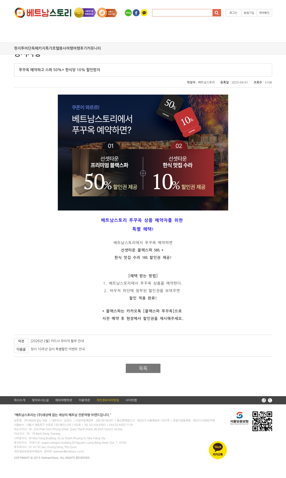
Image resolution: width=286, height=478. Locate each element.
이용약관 (84, 400)
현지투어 (21, 48)
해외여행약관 (63, 400)
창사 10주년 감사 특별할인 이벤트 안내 (58, 349)
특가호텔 (52, 48)
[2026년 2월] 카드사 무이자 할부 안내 (57, 341)
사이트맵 (131, 400)
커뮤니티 (94, 48)
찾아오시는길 (40, 400)
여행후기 (80, 48)
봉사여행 (66, 48)
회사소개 (19, 400)
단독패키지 (36, 48)
